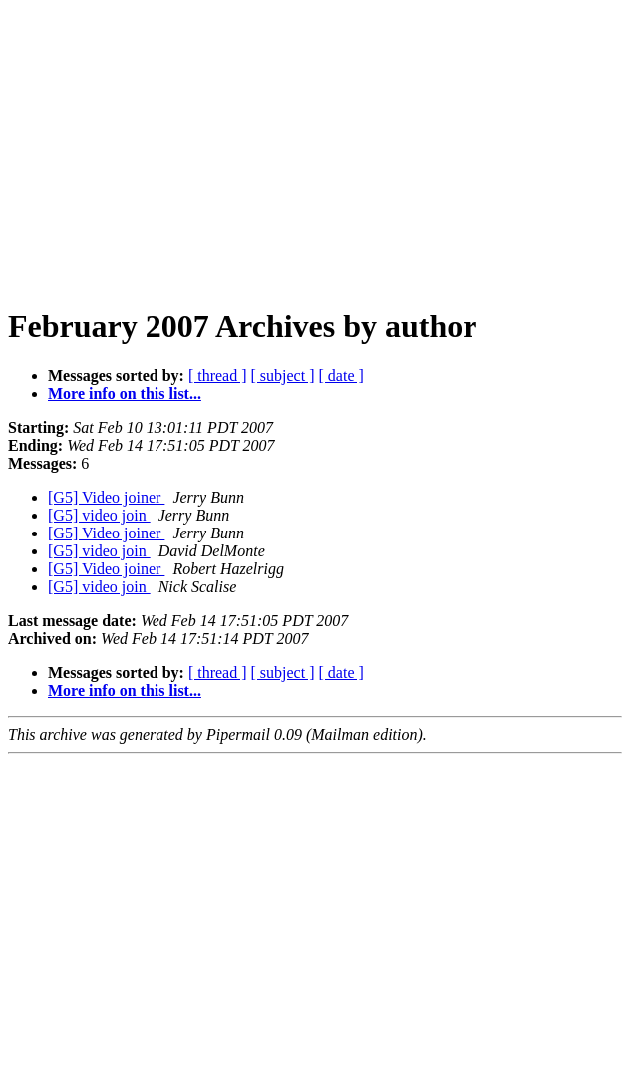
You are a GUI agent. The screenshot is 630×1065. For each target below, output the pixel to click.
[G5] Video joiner (106, 497)
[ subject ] (283, 375)
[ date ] (341, 375)
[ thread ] (217, 375)
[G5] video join (99, 515)
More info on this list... (124, 393)
